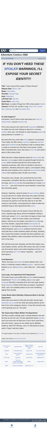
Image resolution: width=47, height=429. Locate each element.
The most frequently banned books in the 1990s (18, 361)
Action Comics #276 (6, 346)
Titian (6, 354)
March (14, 89)
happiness (9, 285)
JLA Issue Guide (40, 350)
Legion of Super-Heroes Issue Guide (29, 347)
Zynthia (17, 216)
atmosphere (34, 224)
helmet (31, 226)
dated (19, 262)
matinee (4, 132)
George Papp (14, 94)
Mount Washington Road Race (40, 354)
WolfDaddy (10, 58)
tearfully (20, 229)
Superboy (32, 127)
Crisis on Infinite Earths (18, 354)
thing (3, 58)
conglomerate (40, 361)
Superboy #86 (18, 346)
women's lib (22, 122)
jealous (40, 132)
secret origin (37, 157)
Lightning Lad (10, 109)
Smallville (12, 145)
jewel (32, 280)
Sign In (43, 50)
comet (4, 162)
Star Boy (15, 99)
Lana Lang (15, 101)
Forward (23, 338)
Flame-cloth (16, 280)
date (42, 249)
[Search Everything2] (23, 50)
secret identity (35, 170)
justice (33, 206)
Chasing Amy (29, 354)
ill (10, 226)
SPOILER (11, 69)
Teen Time (17, 252)
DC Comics (40, 333)
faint (35, 221)
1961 (19, 89)
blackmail (15, 183)
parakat (30, 264)
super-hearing (34, 193)
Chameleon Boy (24, 109)
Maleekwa (9, 96)
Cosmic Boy (29, 357)
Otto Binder (11, 91)
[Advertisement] (23, 24)
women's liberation (18, 365)
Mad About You (29, 365)
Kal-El (26, 140)
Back (14, 338)
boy (22, 134)
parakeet (20, 267)
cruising (10, 160)
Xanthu (42, 104)
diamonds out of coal (9, 303)
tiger (10, 267)
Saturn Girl (32, 106)
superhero (26, 142)
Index (18, 338)
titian (31, 277)
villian (4, 173)
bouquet (4, 282)
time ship (33, 150)
